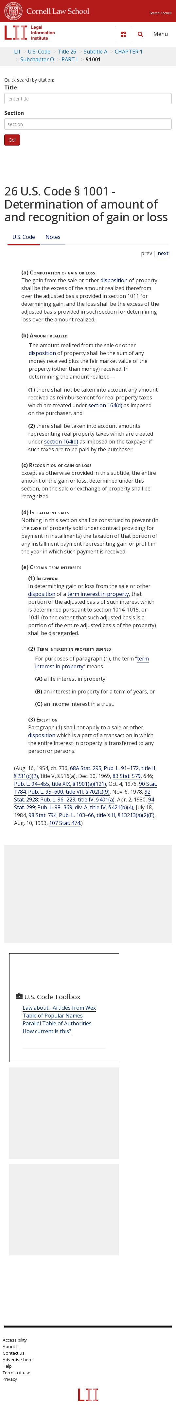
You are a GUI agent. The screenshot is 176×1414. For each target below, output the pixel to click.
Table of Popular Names (53, 1015)
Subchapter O (37, 59)
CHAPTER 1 (129, 51)
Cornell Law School (56, 10)
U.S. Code (23, 237)
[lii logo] (30, 32)
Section (14, 113)
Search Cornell (161, 13)
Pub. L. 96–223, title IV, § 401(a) (77, 799)
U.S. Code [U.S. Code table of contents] (39, 51)
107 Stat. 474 (64, 823)
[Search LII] (140, 34)
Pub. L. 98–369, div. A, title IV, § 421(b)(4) (85, 807)
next (163, 253)
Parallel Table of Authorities (57, 1023)
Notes (53, 237)
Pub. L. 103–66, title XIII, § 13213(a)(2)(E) (106, 815)
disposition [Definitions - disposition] (114, 280)
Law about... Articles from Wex (59, 1007)
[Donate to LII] (123, 34)
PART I (70, 59)
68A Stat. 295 (85, 768)
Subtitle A (95, 51)
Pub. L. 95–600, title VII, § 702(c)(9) (69, 791)
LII (17, 51)
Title (10, 87)
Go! (12, 140)
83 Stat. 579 (127, 776)
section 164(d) (105, 405)
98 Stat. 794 (42, 815)
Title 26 (67, 51)
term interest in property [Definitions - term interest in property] (98, 594)
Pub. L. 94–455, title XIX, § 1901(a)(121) (60, 783)
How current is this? (47, 1031)
